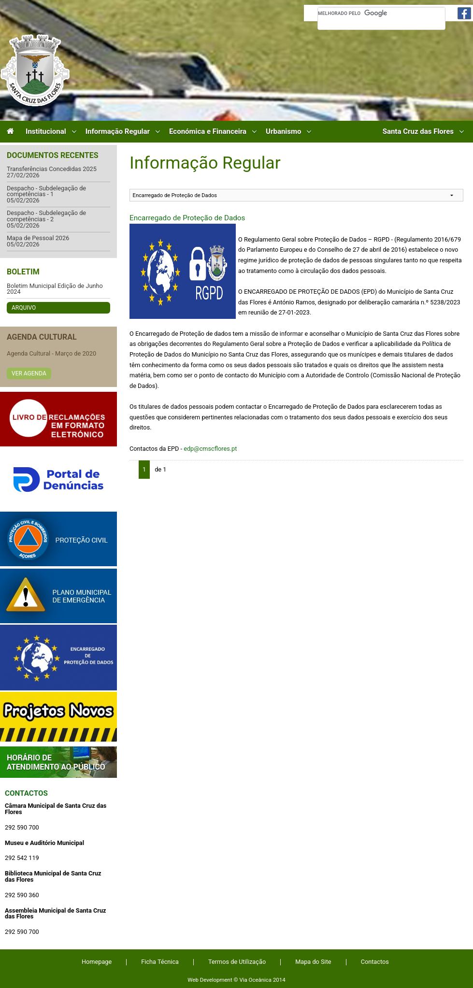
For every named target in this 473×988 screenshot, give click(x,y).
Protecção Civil (58, 539)
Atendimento (58, 762)
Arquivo (24, 307)
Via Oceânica (255, 979)
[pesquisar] (381, 13)
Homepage (97, 961)
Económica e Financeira (207, 131)
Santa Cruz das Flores (418, 131)
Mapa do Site (313, 961)
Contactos (26, 793)
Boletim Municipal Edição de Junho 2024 (55, 289)
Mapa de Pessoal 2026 (38, 238)
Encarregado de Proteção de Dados (187, 218)
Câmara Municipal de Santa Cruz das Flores (35, 70)
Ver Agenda (29, 373)
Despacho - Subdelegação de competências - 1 (46, 192)
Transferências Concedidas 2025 (52, 169)
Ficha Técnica (160, 961)
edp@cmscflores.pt (210, 448)
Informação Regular (118, 131)
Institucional (46, 131)
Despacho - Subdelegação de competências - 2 (46, 216)
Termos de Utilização (237, 961)
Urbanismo (283, 131)
